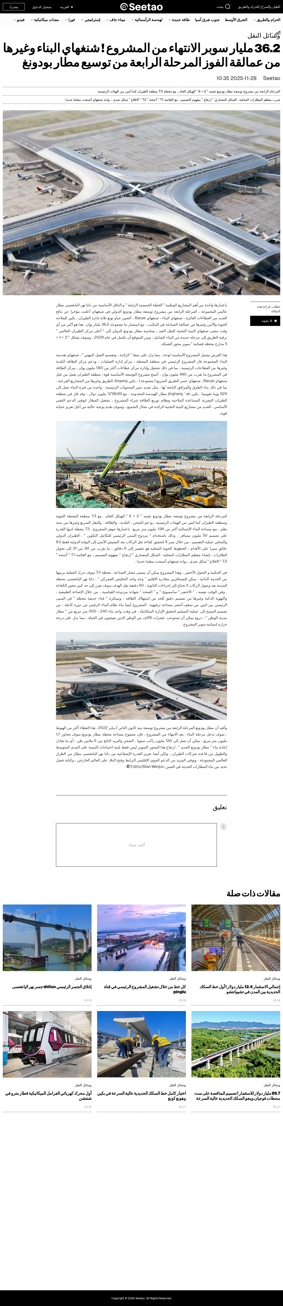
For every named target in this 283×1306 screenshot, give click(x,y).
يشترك (13, 7)
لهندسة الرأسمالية (148, 19)
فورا (71, 19)
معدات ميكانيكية (46, 19)
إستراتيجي (92, 19)
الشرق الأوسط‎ (236, 19)
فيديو (21, 19)
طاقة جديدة (181, 19)
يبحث (223, 6)
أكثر (277, 33)
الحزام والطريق (268, 19)
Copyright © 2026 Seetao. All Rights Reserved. (141, 1298)
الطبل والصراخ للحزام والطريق (259, 7)
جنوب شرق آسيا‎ (207, 19)
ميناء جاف (117, 19)
